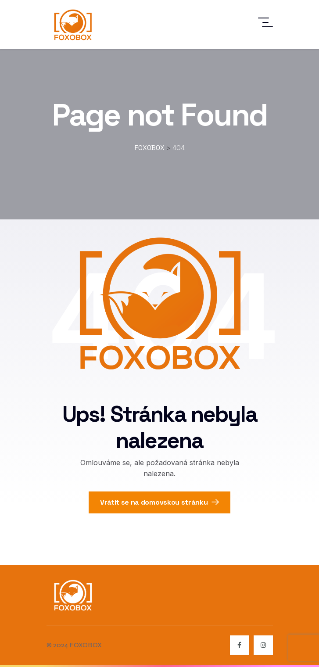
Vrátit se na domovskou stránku (159, 502)
